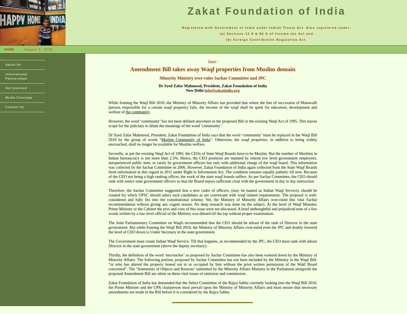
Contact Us (14, 107)
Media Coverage (19, 97)
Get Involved (16, 88)
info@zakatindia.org (222, 90)
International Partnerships (16, 76)
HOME (9, 49)
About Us (13, 64)
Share (212, 61)
